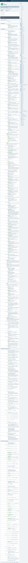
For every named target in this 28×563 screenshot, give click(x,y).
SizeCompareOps (12, 254)
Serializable (6, 7)
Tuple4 (22, 105)
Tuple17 (22, 98)
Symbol (22, 90)
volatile (23, 125)
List (10, 306)
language (23, 118)
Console (22, 26)
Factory (14, 296)
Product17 (23, 71)
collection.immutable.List (14, 539)
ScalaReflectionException (25, 84)
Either (9, 209)
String (9, 38)
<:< (15, 98)
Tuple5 (22, 106)
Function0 (23, 34)
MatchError (23, 56)
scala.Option (13, 48)
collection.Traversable (11, 551)
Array (15, 65)
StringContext (23, 89)
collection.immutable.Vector (12, 422)
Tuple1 (22, 91)
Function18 (23, 43)
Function (23, 33)
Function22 (23, 47)
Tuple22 (22, 103)
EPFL (14, 562)
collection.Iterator (9, 134)
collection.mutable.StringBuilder (12, 34)
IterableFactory (10, 456)
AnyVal (22, 21)
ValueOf (22, 113)
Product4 (23, 78)
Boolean (17, 59)
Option (15, 6)
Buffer (14, 410)
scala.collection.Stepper (12, 408)
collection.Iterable (10, 31)
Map (9, 126)
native (22, 120)
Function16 (23, 41)
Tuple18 (22, 99)
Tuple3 (22, 104)
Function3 (23, 48)
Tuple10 (22, 92)
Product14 (23, 68)
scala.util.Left (14, 213)
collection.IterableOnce (11, 55)
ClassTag (9, 300)
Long (22, 55)
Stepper (13, 275)
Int (10, 62)
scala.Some (9, 146)
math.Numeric (9, 279)
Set (12, 545)
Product (22, 63)
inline (22, 117)
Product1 (23, 64)
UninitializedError (24, 110)
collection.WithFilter (11, 433)
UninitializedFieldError (24, 111)
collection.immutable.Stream (12, 547)
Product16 (23, 70)
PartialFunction (23, 61)
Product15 (23, 69)
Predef (22, 62)
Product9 (23, 82)
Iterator (12, 155)
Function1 (23, 35)
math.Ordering (10, 176)
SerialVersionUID (24, 85)
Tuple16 (22, 97)
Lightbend (17, 562)
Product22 (23, 76)
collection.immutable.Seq (13, 543)
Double (22, 28)
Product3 (23, 77)
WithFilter (9, 333)
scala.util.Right (16, 214)
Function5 (23, 50)
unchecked (23, 124)
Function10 (23, 36)
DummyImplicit (23, 29)
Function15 (23, 40)
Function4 (23, 49)
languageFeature (23, 119)
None (22, 57)
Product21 (23, 75)
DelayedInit (23, 27)
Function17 (23, 42)
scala (4, 3)
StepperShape (11, 407)
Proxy (22, 83)
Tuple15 (22, 96)
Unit (22, 112)
